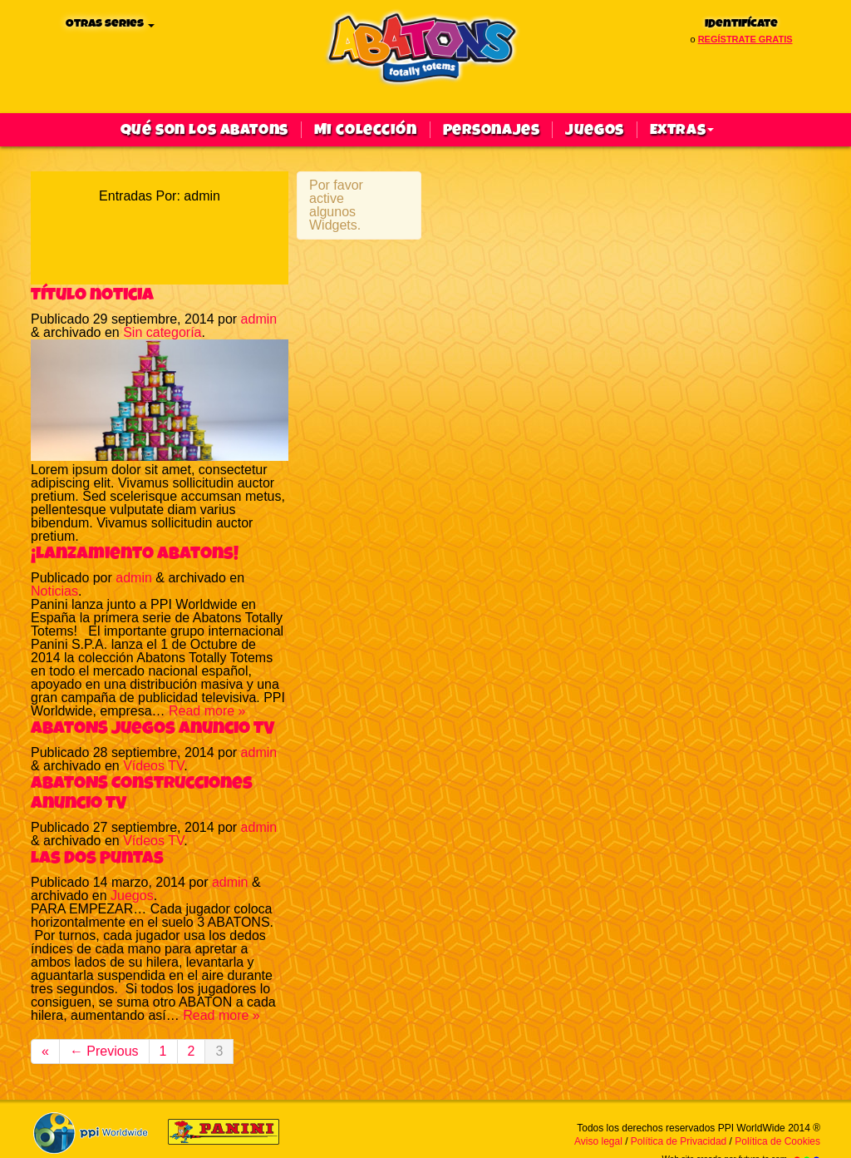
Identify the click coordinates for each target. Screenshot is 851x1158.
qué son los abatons (204, 129)
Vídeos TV (153, 766)
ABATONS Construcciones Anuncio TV (142, 792)
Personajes (491, 129)
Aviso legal (598, 1141)
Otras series (110, 23)
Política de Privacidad (678, 1141)
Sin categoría (162, 332)
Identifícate (741, 23)
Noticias (54, 591)
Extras (682, 129)
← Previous (104, 1051)
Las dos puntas (97, 857)
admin (259, 319)
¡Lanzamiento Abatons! (135, 553)
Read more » (207, 711)
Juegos (594, 129)
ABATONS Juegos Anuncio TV (152, 727)
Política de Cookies (777, 1141)
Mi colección (365, 129)
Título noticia (92, 294)
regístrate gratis (745, 39)
